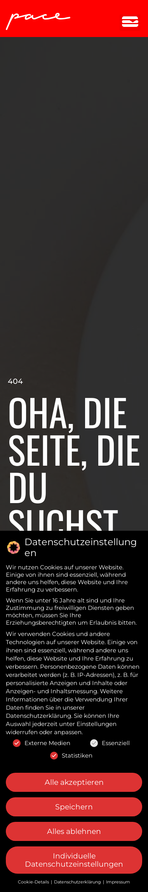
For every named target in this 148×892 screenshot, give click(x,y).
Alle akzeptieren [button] (74, 781)
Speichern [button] (74, 806)
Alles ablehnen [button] (74, 831)
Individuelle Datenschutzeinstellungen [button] (74, 860)
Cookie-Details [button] (34, 882)
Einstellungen (97, 724)
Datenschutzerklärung (38, 715)
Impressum (118, 882)
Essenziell (110, 743)
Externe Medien (41, 743)
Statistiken (71, 755)
